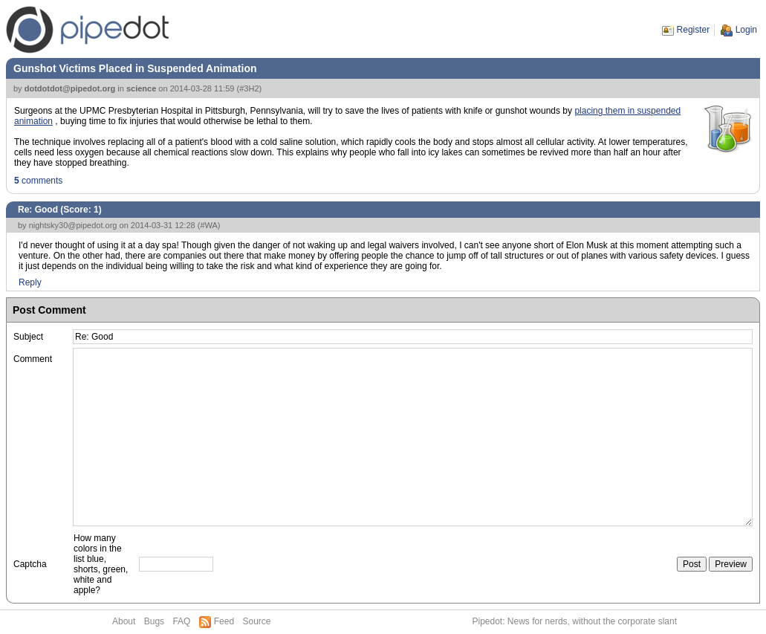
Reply (30, 282)
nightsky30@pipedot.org (73, 225)
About (123, 621)
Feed (224, 621)
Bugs (154, 621)
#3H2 (249, 88)
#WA (208, 225)
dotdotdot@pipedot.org (70, 88)
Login (746, 30)
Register (693, 30)
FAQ (181, 621)
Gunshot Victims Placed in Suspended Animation (135, 68)
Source (256, 621)
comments (38, 180)
